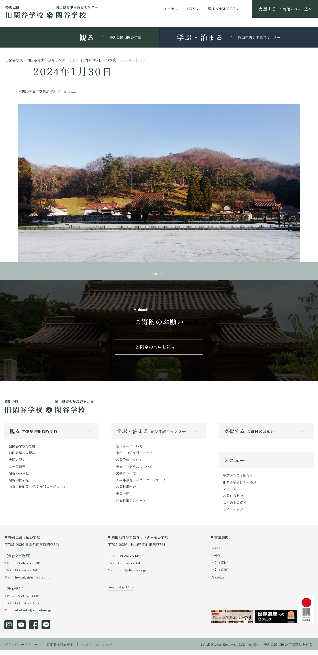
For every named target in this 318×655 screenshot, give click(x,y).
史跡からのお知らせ (239, 478)
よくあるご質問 (235, 506)
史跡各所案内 (19, 462)
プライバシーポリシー (22, 648)
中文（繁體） (221, 574)
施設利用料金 (126, 490)
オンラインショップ (102, 648)
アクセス (171, 8)
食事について (126, 476)
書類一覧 (123, 497)
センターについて (130, 448)
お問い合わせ (233, 499)
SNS (191, 8)
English (216, 552)
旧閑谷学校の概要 (23, 448)
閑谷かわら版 (19, 476)
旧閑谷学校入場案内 (25, 455)
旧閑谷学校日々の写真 (240, 485)
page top (159, 273)
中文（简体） (221, 566)
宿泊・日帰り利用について (137, 455)
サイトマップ (233, 513)
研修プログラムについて (135, 469)
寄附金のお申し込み (155, 348)
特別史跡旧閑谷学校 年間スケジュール (39, 490)
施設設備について (130, 462)
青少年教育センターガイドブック (142, 483)
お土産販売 (17, 469)
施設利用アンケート (132, 505)
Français (217, 581)
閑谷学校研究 (19, 483)
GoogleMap (116, 595)
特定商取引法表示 (63, 648)
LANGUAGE (224, 8)
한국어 (215, 559)
